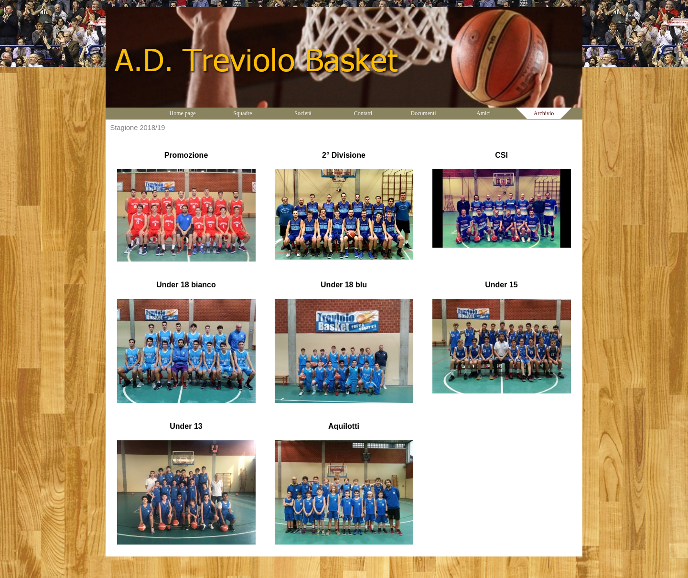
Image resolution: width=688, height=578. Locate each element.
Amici (483, 113)
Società (302, 113)
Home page (183, 113)
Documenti (423, 113)
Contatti (363, 113)
